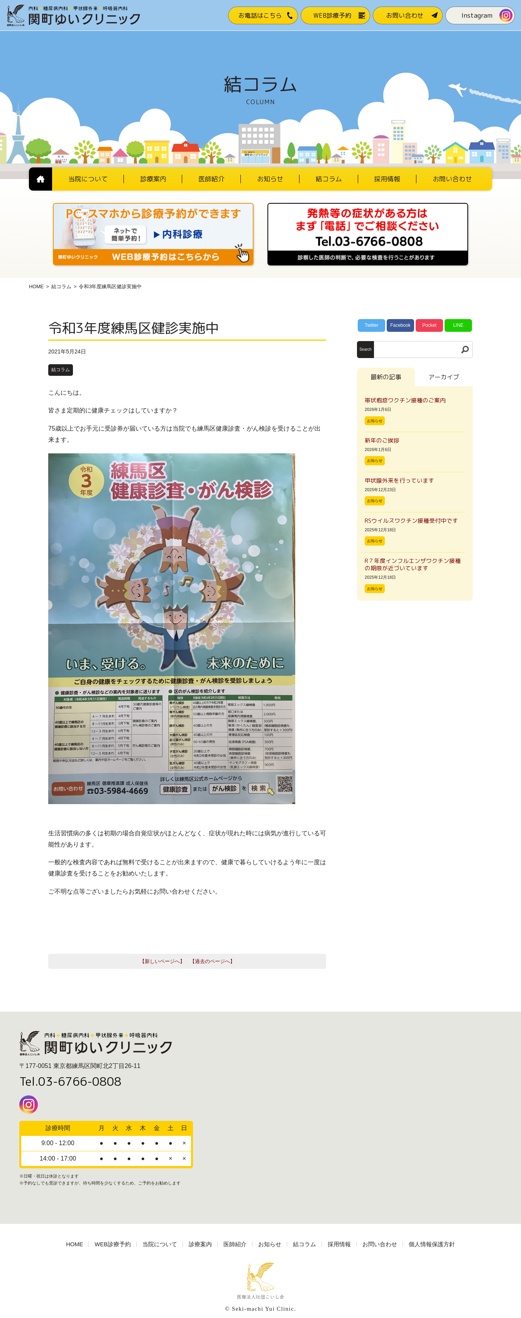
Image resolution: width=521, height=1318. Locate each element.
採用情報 (339, 1244)
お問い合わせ (379, 1244)
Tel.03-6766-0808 (70, 1081)
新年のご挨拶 (385, 440)
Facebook (400, 325)
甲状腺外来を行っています (399, 481)
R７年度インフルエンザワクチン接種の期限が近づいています (413, 564)
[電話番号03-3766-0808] (367, 205)
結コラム (61, 286)
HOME (36, 286)
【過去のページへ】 (212, 961)
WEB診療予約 (113, 1244)
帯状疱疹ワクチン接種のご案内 (405, 400)
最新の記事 (385, 377)
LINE (458, 325)
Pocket (429, 325)
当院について (159, 1244)
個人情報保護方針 (432, 1244)
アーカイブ (443, 377)
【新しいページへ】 (162, 961)
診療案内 (200, 1244)
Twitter (371, 325)
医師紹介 (235, 1244)
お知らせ (374, 421)
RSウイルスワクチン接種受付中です (411, 521)
